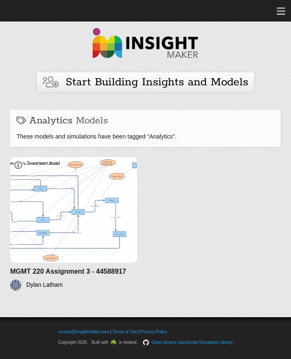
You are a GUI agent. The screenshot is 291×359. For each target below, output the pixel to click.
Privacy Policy (154, 331)
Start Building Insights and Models (145, 82)
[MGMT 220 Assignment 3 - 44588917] (73, 224)
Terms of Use (125, 331)
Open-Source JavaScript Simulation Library (192, 342)
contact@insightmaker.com (83, 331)
